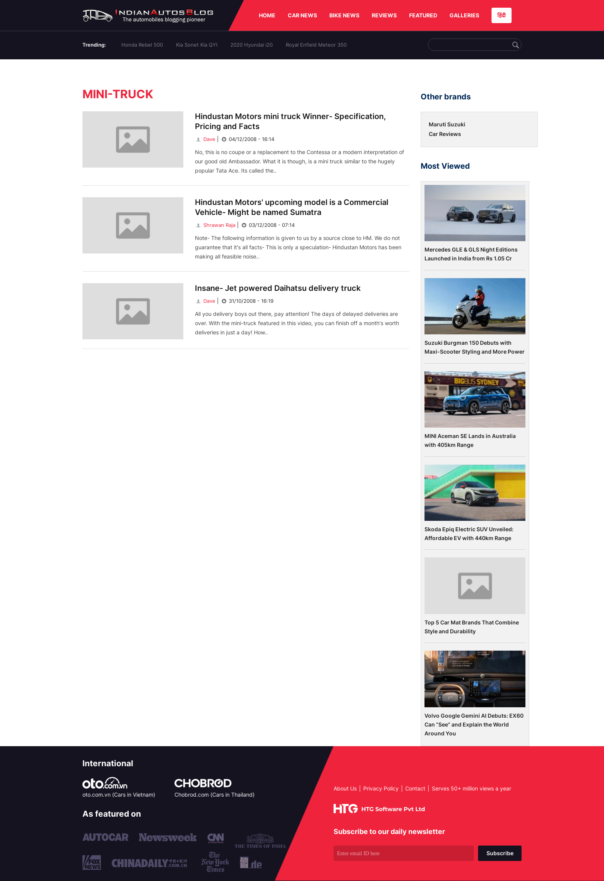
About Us (345, 788)
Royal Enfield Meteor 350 (316, 45)
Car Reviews (445, 134)
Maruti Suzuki (447, 124)
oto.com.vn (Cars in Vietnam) (118, 794)
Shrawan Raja (215, 225)
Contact (415, 788)
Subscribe (500, 853)
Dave (205, 139)
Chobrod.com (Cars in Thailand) (214, 794)
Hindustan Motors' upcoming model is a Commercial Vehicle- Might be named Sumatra (291, 207)
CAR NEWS (302, 15)
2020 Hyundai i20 (251, 45)
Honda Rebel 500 (142, 45)
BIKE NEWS (344, 15)
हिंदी (501, 15)
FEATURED (423, 15)
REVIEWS (384, 15)
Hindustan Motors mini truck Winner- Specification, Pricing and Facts (290, 121)
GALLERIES (464, 15)
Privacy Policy (381, 788)
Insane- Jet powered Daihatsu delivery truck (278, 288)
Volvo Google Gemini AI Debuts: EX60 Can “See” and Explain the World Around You (473, 724)
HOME (267, 15)
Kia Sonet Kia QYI (196, 45)
